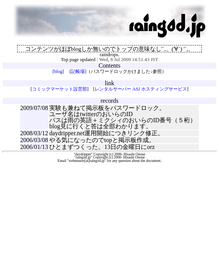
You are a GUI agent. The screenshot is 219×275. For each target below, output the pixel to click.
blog (58, 71)
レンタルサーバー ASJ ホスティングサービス (141, 89)
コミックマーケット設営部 (59, 89)
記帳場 (78, 71)
